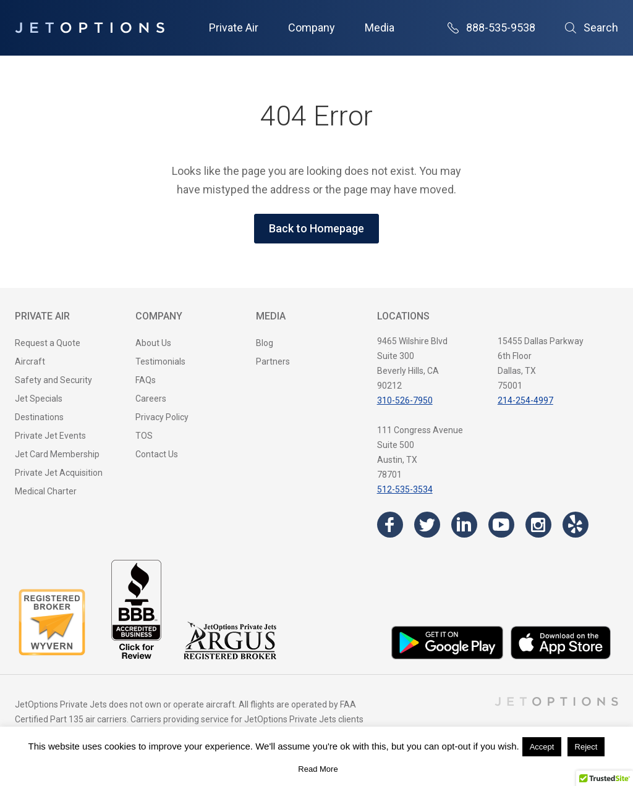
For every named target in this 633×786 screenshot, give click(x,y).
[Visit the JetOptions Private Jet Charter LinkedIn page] (464, 525)
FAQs (145, 380)
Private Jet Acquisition (59, 473)
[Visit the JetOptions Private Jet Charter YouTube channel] (501, 525)
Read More (318, 769)
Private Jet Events (50, 436)
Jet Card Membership (57, 454)
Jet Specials (38, 399)
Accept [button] (542, 746)
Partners (273, 361)
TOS (144, 436)
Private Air (233, 27)
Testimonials (160, 361)
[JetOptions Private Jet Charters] (89, 28)
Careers (150, 399)
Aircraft (30, 361)
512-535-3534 (405, 489)
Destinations (39, 417)
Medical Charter (46, 491)
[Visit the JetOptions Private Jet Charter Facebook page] (390, 525)
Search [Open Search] (591, 27)
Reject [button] (586, 746)
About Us (153, 343)
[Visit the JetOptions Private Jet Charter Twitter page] (427, 525)
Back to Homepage (316, 228)
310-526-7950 (405, 400)
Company (311, 27)
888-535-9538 (491, 27)
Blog (264, 343)
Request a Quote (47, 343)
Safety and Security (53, 380)
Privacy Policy (162, 417)
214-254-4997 (525, 400)
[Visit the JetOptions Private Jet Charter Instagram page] (538, 525)
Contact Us (156, 454)
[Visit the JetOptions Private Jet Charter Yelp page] (575, 525)
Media (379, 27)
